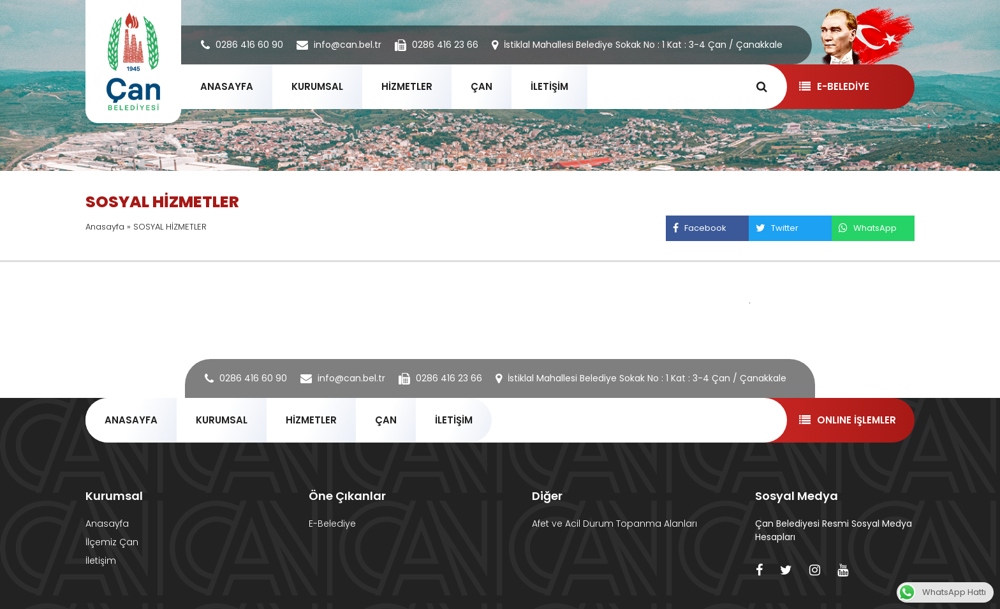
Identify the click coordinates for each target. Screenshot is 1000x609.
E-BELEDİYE (833, 86)
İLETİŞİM (549, 86)
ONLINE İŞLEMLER (847, 420)
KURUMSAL (317, 86)
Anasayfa (104, 227)
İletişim (100, 560)
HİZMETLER (406, 86)
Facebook (699, 228)
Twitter (776, 228)
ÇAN (481, 86)
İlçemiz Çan (111, 542)
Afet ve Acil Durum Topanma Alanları (614, 523)
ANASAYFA (226, 86)
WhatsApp (867, 228)
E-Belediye (332, 523)
